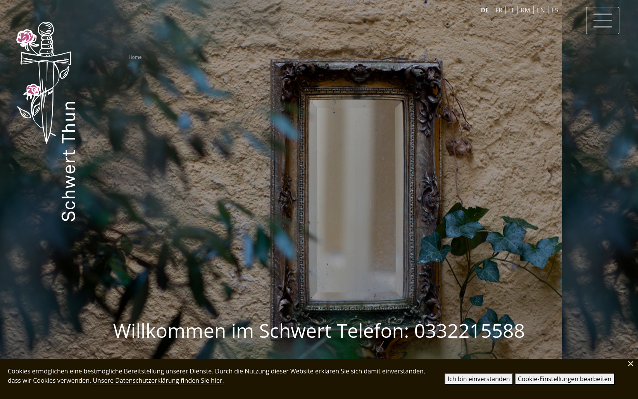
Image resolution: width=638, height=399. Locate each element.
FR (498, 10)
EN (541, 10)
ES (555, 10)
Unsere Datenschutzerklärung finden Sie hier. (158, 380)
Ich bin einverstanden (479, 379)
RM (525, 10)
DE (485, 10)
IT (511, 10)
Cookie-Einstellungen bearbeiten (565, 379)
